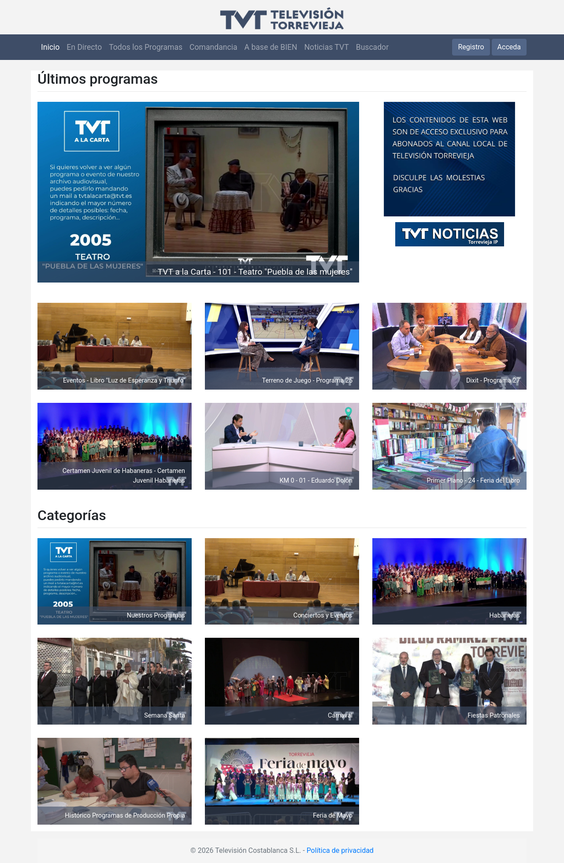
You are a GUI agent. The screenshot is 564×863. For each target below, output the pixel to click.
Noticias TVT (326, 47)
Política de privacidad (340, 850)
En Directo (84, 47)
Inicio (50, 47)
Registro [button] (471, 47)
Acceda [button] (509, 47)
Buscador (372, 47)
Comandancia (213, 47)
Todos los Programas (145, 47)
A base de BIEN (271, 47)
